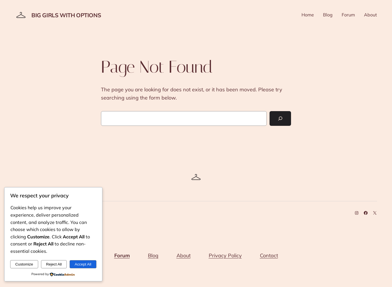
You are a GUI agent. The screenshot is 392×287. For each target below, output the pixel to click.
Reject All (54, 264)
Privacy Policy (225, 255)
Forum (122, 255)
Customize (24, 264)
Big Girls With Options (66, 15)
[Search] (280, 118)
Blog (153, 255)
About (183, 255)
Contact (269, 255)
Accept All (83, 264)
